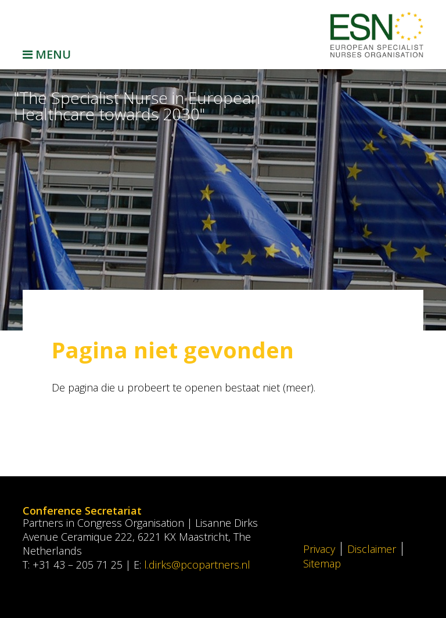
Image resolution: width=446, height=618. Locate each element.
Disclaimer (371, 549)
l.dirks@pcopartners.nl (197, 565)
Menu (47, 54)
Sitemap (322, 563)
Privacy (319, 549)
